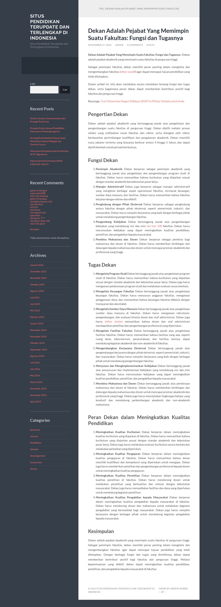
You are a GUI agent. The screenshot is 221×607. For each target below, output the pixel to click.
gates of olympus (38, 190)
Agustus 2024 (37, 356)
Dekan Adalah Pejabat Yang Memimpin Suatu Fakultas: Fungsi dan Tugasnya (138, 37)
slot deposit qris (38, 212)
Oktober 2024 (37, 343)
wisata (33, 468)
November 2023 (38, 395)
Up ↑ (163, 599)
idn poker (34, 229)
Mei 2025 (35, 310)
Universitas (36, 462)
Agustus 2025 (37, 291)
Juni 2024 (35, 369)
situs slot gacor (37, 223)
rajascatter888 (38, 193)
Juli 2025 (35, 297)
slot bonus (35, 209)
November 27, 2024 (100, 52)
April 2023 (35, 401)
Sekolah (34, 449)
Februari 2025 (37, 317)
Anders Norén (179, 596)
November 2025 (38, 277)
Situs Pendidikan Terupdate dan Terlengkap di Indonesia (50, 27)
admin (119, 52)
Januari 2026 (37, 265)
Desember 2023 (38, 388)
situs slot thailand (39, 196)
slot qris (34, 207)
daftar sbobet (114, 328)
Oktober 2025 (37, 284)
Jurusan (34, 436)
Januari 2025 (37, 323)
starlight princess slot (41, 201)
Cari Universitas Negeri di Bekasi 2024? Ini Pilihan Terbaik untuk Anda (142, 108)
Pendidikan (35, 442)
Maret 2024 (36, 382)
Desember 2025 (38, 271)
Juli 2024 (35, 362)
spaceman (35, 215)
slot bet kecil (36, 204)
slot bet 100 (154, 233)
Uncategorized (37, 455)
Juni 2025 (35, 304)
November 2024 (38, 336)
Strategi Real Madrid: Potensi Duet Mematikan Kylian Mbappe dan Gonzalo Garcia (48, 141)
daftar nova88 (127, 79)
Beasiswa (35, 429)
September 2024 (38, 349)
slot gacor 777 (37, 218)
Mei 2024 (35, 375)
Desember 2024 (38, 330)
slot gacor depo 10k (40, 220)
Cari (32, 84)
